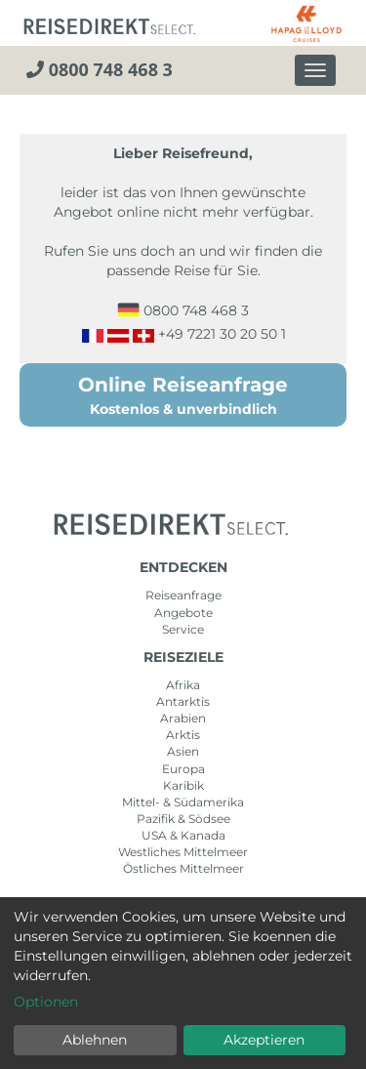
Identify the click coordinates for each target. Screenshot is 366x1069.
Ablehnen (94, 1039)
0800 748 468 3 (99, 69)
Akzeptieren (264, 1039)
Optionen (46, 1001)
